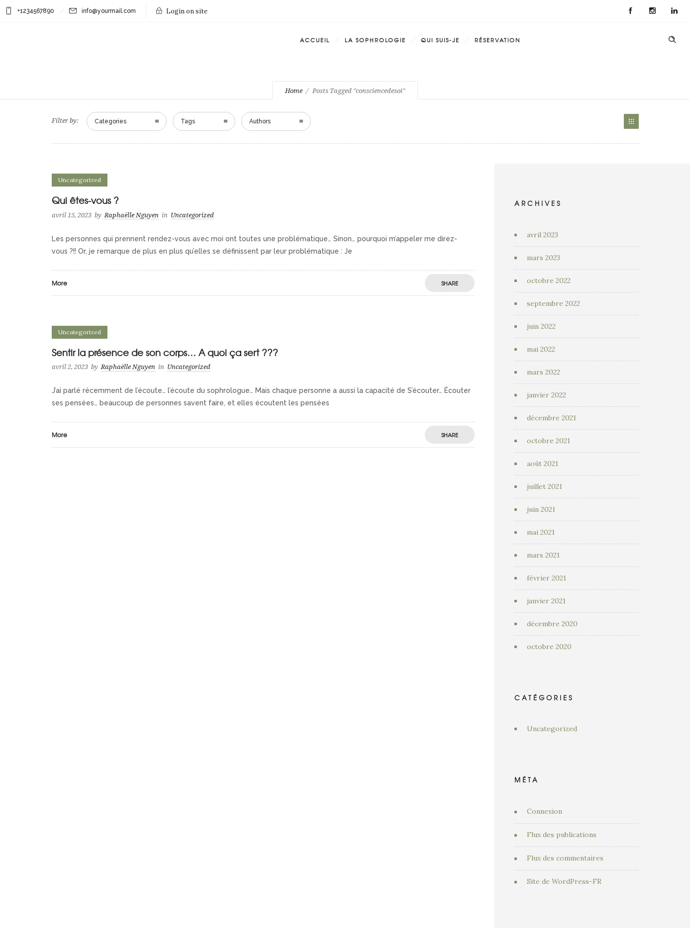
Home (293, 91)
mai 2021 (541, 532)
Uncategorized (552, 728)
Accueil (315, 40)
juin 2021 (541, 509)
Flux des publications (561, 834)
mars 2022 (543, 372)
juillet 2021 (544, 486)
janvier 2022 (546, 394)
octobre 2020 (549, 646)
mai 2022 (541, 349)
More (59, 283)
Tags (188, 121)
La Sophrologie (375, 40)
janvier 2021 (546, 600)
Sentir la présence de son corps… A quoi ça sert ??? (165, 352)
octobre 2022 (549, 280)
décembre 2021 (551, 417)
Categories (110, 121)
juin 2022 (541, 326)
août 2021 (542, 463)
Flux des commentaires (565, 857)
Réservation (497, 40)
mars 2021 (543, 555)
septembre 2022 (553, 303)
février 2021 (546, 577)
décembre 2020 (552, 623)
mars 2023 (543, 257)
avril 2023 (542, 234)
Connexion (544, 811)
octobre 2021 (548, 440)
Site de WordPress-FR (564, 881)
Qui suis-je (440, 40)
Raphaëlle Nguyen (131, 215)
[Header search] (672, 39)
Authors (260, 121)
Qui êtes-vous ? (85, 200)
